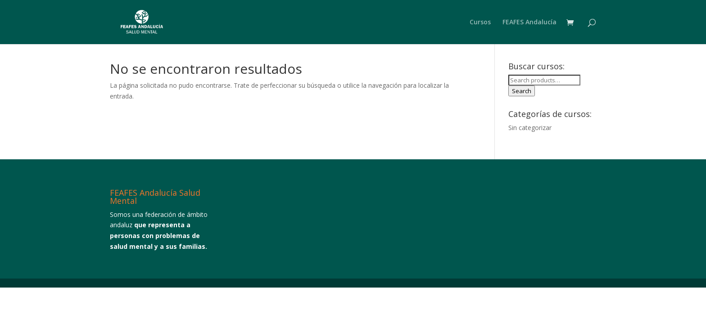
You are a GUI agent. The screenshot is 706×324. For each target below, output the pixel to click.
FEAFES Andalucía (529, 22)
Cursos (480, 22)
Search (521, 91)
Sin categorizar (530, 127)
